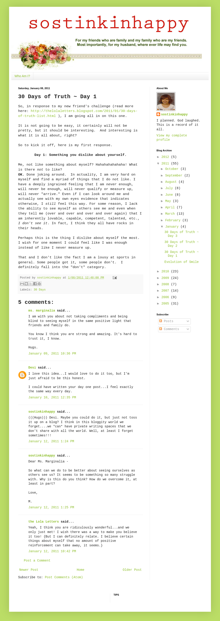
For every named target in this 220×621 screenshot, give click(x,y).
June (170, 195)
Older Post (132, 570)
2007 (166, 291)
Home (80, 570)
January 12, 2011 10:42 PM (52, 551)
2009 (166, 278)
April (170, 207)
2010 (166, 271)
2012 (166, 157)
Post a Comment (37, 560)
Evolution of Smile (181, 262)
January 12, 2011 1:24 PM (51, 441)
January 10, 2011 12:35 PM (52, 397)
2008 (166, 284)
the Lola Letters (43, 521)
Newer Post (28, 570)
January (172, 226)
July (170, 188)
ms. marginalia (41, 310)
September (174, 175)
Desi (32, 367)
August (171, 182)
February (173, 220)
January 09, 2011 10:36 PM (52, 353)
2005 (166, 303)
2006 (166, 297)
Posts (166, 321)
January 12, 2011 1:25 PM (51, 507)
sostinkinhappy (41, 412)
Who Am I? (22, 76)
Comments (169, 329)
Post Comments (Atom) (64, 577)
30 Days (40, 289)
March (170, 214)
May (169, 201)
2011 (166, 163)
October (172, 169)
